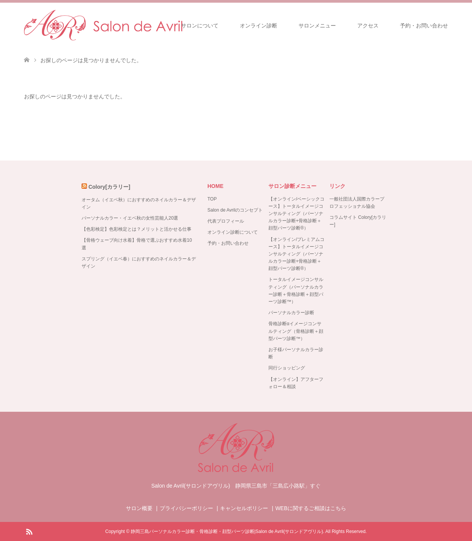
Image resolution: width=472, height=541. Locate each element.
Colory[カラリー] (109, 187)
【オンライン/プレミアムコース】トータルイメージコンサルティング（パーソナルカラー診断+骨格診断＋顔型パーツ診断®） (296, 254)
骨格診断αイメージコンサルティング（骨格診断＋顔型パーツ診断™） (295, 331)
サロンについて (199, 25)
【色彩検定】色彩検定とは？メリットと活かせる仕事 (136, 229)
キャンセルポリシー (244, 508)
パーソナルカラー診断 (291, 312)
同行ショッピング (286, 368)
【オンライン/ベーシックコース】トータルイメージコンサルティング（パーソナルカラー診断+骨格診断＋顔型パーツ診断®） (296, 213)
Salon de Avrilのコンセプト (235, 210)
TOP (212, 199)
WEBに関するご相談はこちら (310, 508)
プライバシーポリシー (186, 508)
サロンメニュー (317, 25)
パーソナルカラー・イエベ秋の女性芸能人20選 (130, 218)
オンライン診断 (258, 25)
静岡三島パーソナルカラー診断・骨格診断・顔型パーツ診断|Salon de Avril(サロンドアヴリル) (227, 531)
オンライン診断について (232, 232)
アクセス (368, 25)
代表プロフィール (225, 221)
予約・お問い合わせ (424, 25)
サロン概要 (139, 508)
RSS (29, 531)
